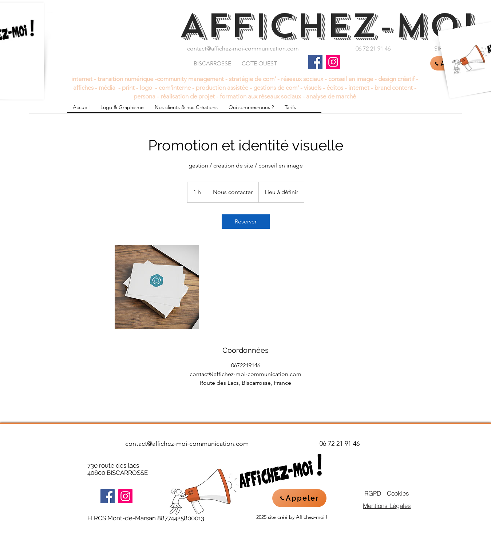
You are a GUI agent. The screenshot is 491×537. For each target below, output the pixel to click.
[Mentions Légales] (387, 505)
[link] (246, 221)
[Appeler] (299, 498)
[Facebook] (315, 62)
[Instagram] (333, 62)
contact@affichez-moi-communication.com (243, 48)
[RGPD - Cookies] (387, 493)
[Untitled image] (157, 287)
